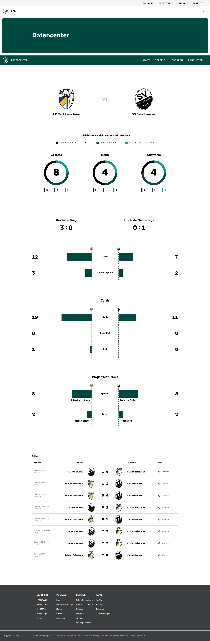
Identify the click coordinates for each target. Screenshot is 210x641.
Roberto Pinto (127, 400)
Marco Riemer (82, 421)
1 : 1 (105, 483)
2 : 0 (105, 555)
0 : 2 (105, 507)
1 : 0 (105, 471)
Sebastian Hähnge (80, 400)
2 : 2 (105, 531)
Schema (163, 472)
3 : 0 (105, 495)
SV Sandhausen (75, 472)
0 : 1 (105, 519)
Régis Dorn (126, 421)
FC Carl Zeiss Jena (136, 472)
